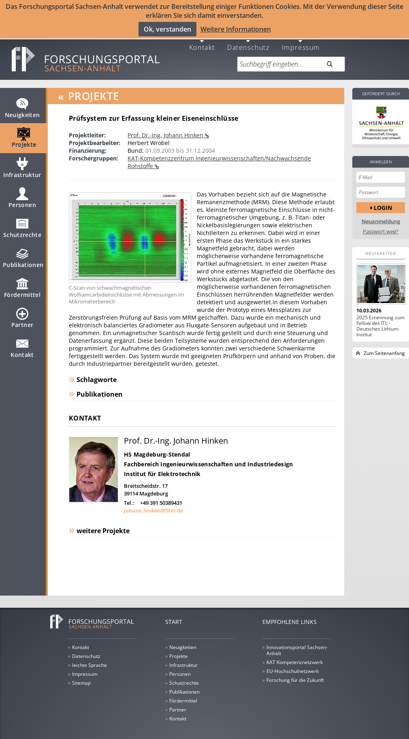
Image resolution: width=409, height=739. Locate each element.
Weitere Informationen (235, 28)
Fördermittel (22, 285)
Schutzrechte (22, 225)
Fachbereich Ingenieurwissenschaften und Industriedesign (208, 458)
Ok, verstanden (167, 28)
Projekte (24, 135)
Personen (22, 195)
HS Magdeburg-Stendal (157, 448)
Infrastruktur (22, 165)
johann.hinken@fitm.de (153, 504)
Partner (22, 315)
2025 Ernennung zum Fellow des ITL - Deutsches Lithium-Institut (380, 319)
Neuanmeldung (381, 215)
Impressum (301, 40)
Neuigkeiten (22, 105)
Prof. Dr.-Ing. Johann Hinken (166, 128)
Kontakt (202, 40)
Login (383, 201)
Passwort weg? (380, 225)
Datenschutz (248, 40)
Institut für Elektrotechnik (162, 468)
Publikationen (23, 255)
